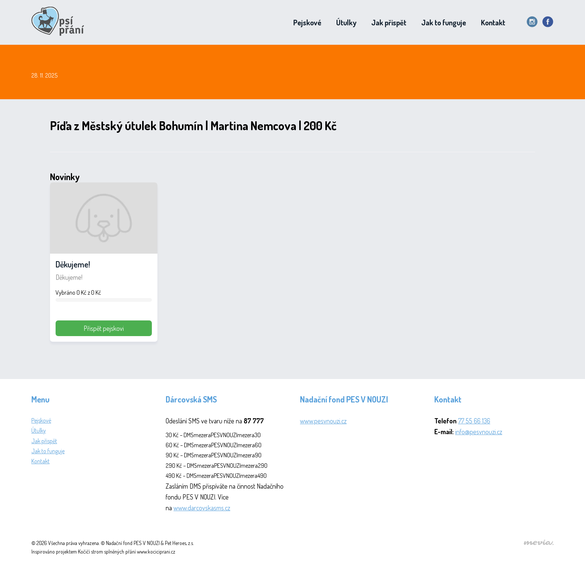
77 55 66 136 (474, 421)
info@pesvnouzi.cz (478, 431)
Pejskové (307, 22)
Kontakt (493, 22)
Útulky (346, 22)
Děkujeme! (73, 264)
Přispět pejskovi (104, 328)
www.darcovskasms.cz (201, 508)
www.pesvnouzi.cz (323, 421)
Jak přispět (388, 22)
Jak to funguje (443, 22)
